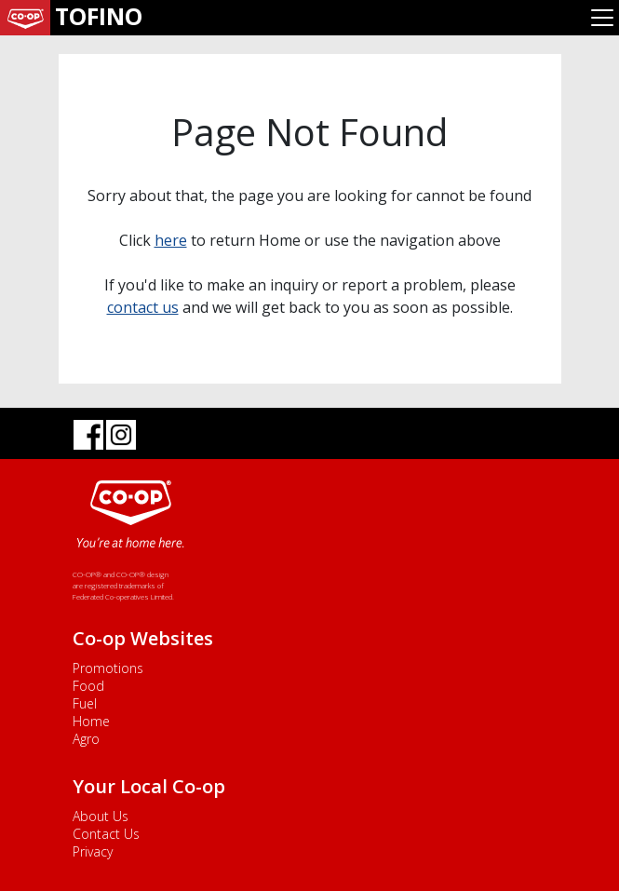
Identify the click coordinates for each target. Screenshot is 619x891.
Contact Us (106, 834)
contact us (143, 307)
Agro (86, 739)
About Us (100, 816)
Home (91, 721)
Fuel (85, 703)
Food (88, 686)
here (171, 240)
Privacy (93, 851)
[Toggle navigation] (602, 17)
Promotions (108, 668)
